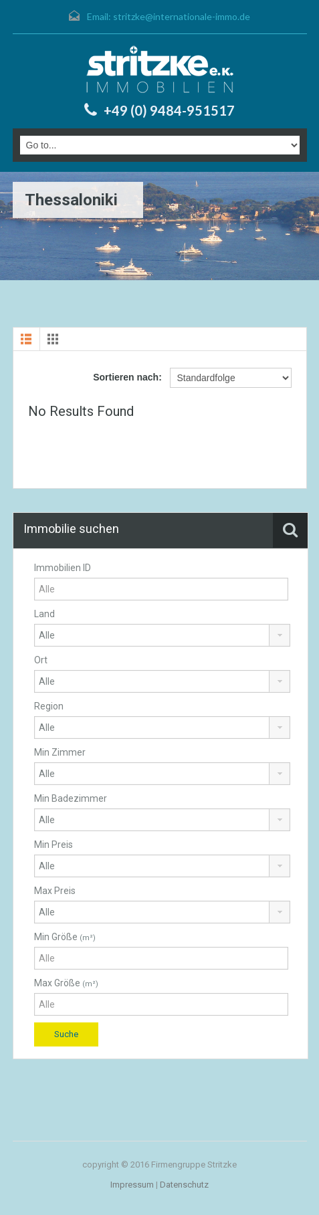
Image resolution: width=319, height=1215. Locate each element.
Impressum (132, 1185)
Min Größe (65, 936)
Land (44, 614)
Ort (40, 660)
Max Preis (55, 890)
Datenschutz (184, 1185)
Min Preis (53, 844)
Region (49, 706)
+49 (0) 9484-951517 (169, 110)
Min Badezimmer (70, 798)
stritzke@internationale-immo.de (181, 16)
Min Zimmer (60, 752)
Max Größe (66, 983)
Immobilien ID (62, 567)
